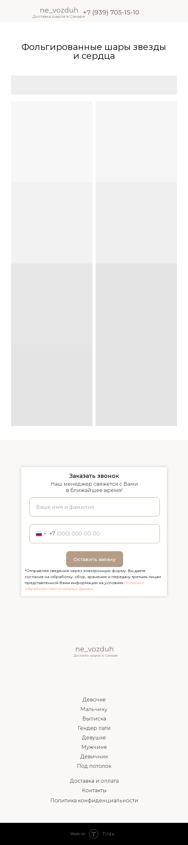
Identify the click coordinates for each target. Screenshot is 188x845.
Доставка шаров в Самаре (59, 16)
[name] (94, 506)
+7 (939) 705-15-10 (111, 12)
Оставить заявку (94, 559)
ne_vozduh (94, 649)
